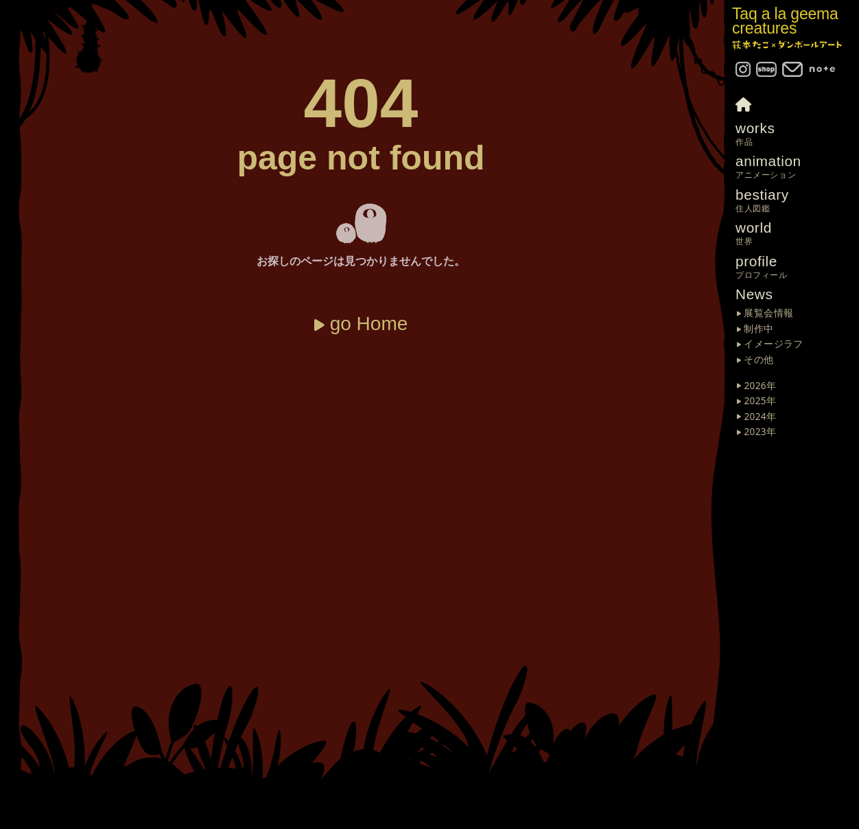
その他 (758, 360)
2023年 (760, 432)
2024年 (760, 417)
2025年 (760, 401)
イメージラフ (773, 344)
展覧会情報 (768, 313)
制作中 (758, 329)
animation (797, 166)
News (754, 294)
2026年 (760, 386)
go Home (369, 323)
